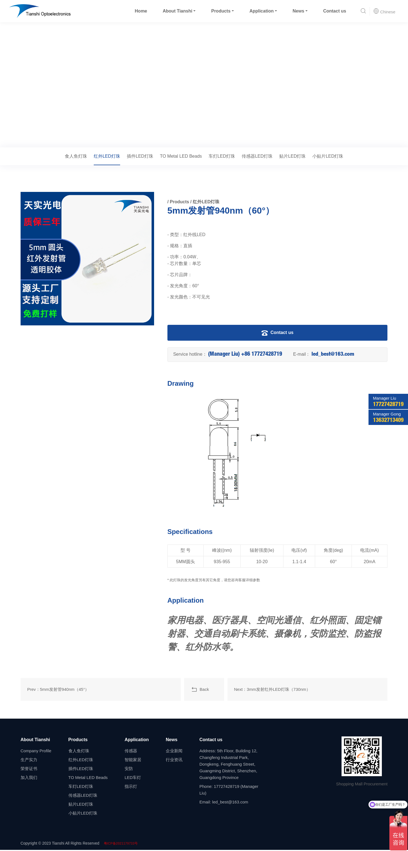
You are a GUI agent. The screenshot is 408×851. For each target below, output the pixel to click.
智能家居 (133, 760)
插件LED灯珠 (140, 156)
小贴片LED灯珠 (327, 156)
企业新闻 (174, 751)
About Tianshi (177, 11)
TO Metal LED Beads (181, 156)
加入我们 (29, 778)
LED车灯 (133, 778)
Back (200, 690)
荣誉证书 (29, 769)
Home (141, 11)
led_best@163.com (333, 354)
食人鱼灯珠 (76, 156)
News (298, 11)
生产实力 (29, 760)
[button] (363, 11)
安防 (129, 769)
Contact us (334, 11)
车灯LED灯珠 (222, 156)
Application (261, 11)
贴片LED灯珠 (292, 156)
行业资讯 (174, 760)
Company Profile (36, 751)
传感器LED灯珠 (257, 156)
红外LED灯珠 (73, 139)
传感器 (131, 751)
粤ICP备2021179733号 (121, 845)
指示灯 (131, 787)
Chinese (384, 11)
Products (220, 11)
